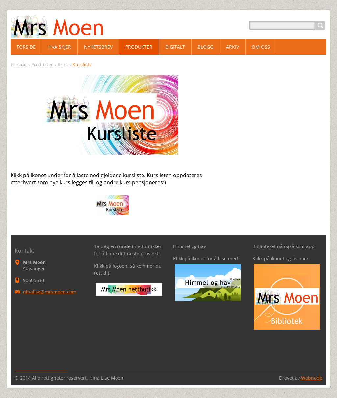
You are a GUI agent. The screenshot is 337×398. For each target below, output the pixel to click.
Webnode (311, 378)
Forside (19, 64)
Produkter (42, 64)
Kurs (63, 64)
